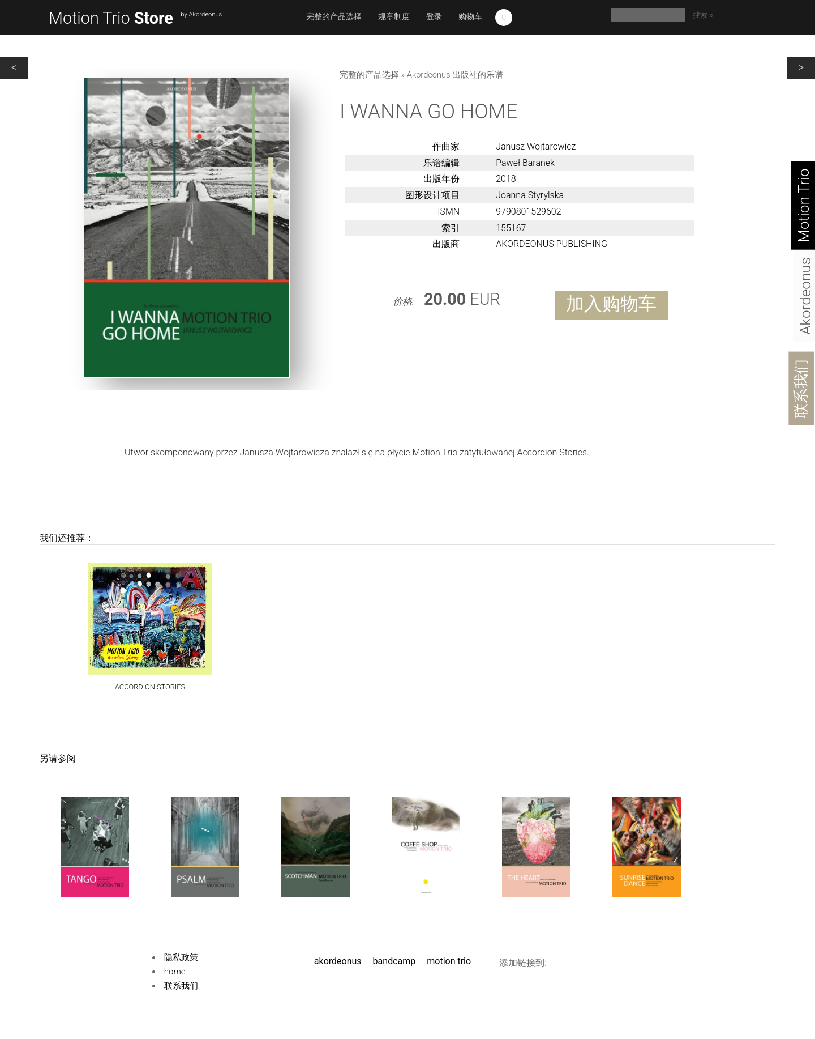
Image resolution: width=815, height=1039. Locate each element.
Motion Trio (111, 18)
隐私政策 (181, 957)
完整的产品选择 (334, 17)
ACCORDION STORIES (150, 687)
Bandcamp (394, 961)
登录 (434, 17)
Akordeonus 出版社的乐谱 (455, 75)
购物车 (470, 17)
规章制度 (394, 17)
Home (175, 971)
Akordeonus (338, 961)
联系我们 (800, 388)
